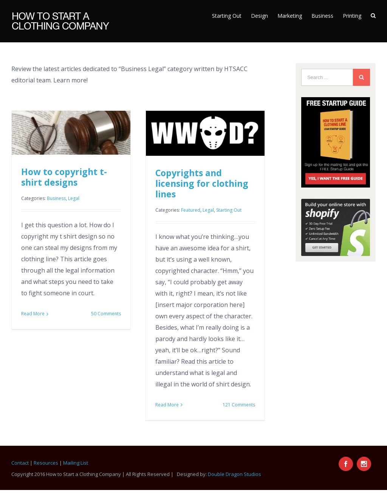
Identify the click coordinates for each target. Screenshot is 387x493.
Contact (20, 462)
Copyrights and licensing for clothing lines (201, 183)
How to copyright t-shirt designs (64, 177)
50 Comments (106, 313)
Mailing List (75, 462)
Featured (190, 210)
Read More (33, 313)
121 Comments (239, 405)
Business (56, 198)
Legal (73, 198)
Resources (46, 462)
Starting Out (228, 210)
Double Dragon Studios (234, 474)
